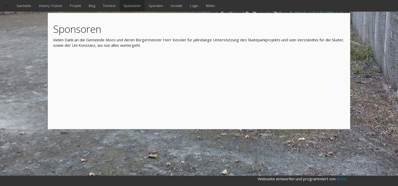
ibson (341, 178)
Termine (109, 5)
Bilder (210, 5)
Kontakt (176, 5)
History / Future (50, 5)
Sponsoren (132, 5)
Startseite (24, 5)
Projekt (75, 5)
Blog (92, 5)
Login (194, 5)
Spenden (156, 5)
